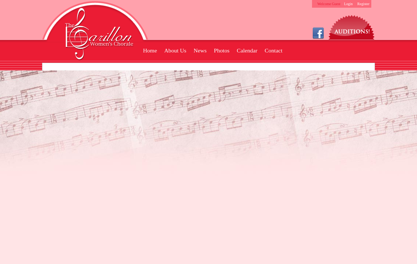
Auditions (351, 25)
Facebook (318, 32)
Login (348, 4)
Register (363, 4)
